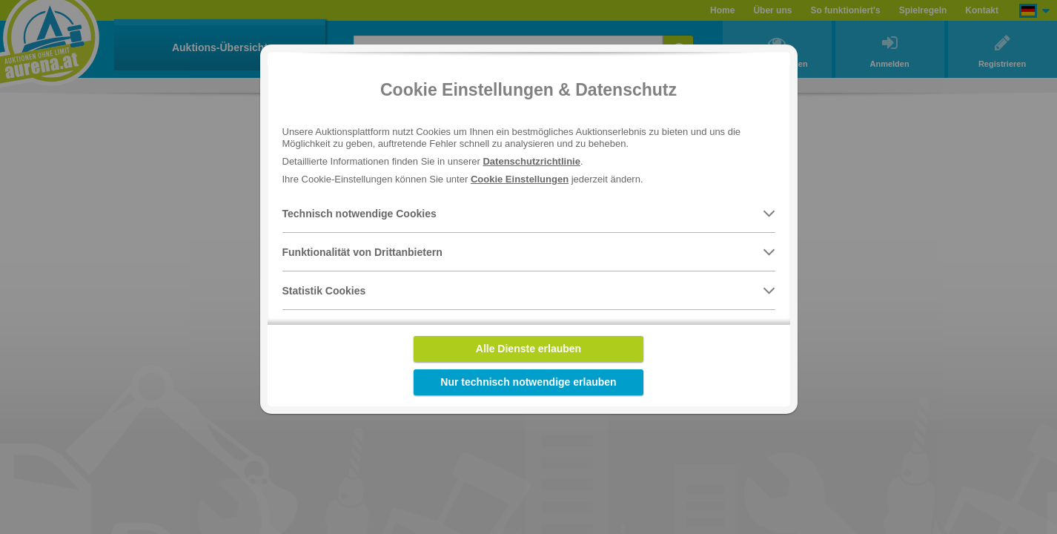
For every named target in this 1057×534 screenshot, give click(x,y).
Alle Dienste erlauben (528, 349)
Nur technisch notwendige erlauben (528, 382)
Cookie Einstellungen (520, 179)
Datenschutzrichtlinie (531, 161)
